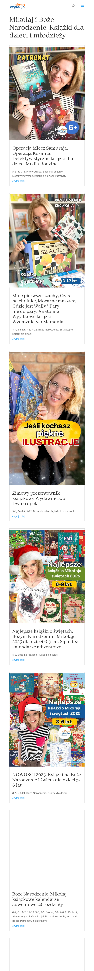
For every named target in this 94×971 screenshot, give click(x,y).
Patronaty (60, 175)
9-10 (67, 912)
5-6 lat (16, 171)
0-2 (14, 912)
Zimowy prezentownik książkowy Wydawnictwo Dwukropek (38, 498)
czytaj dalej (18, 180)
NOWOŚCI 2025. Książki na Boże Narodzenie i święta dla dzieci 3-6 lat (46, 780)
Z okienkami (40, 920)
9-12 (34, 329)
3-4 (14, 329)
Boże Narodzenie (53, 171)
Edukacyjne (66, 329)
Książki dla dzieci (44, 175)
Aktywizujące (33, 171)
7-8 (23, 171)
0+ (19, 912)
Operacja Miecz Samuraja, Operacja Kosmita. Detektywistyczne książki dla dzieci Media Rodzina (42, 156)
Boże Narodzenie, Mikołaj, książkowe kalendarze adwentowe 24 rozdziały (40, 899)
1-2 (24, 912)
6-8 (14, 654)
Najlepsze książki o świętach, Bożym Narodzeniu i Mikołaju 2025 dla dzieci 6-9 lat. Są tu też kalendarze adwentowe (45, 639)
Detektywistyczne (22, 175)
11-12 (30, 912)
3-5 (42, 912)
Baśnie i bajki (36, 916)
